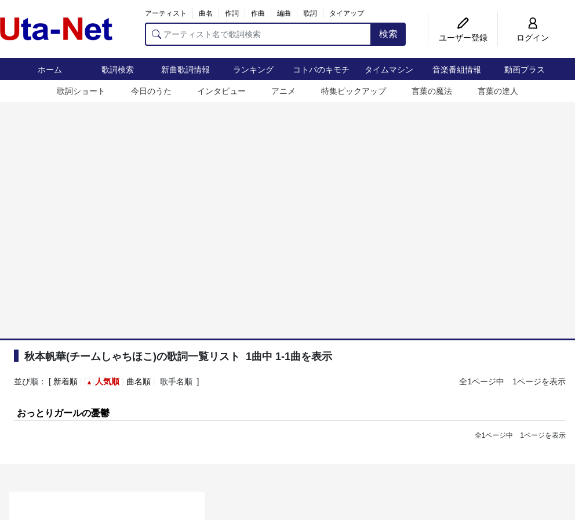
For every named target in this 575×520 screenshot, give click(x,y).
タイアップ (346, 13)
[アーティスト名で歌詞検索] (258, 34)
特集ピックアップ (353, 91)
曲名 (206, 13)
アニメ (283, 91)
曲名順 (138, 381)
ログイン (532, 37)
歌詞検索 (117, 69)
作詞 (232, 13)
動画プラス (524, 69)
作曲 (258, 13)
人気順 (107, 381)
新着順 (65, 381)
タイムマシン (389, 69)
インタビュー (221, 91)
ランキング (253, 69)
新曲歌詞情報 (185, 69)
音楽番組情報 (456, 69)
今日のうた (151, 91)
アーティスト (166, 13)
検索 (388, 34)
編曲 (284, 13)
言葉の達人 (498, 91)
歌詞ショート (81, 91)
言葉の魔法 (432, 91)
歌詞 (310, 13)
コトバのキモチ (321, 69)
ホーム (50, 69)
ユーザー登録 (463, 37)
